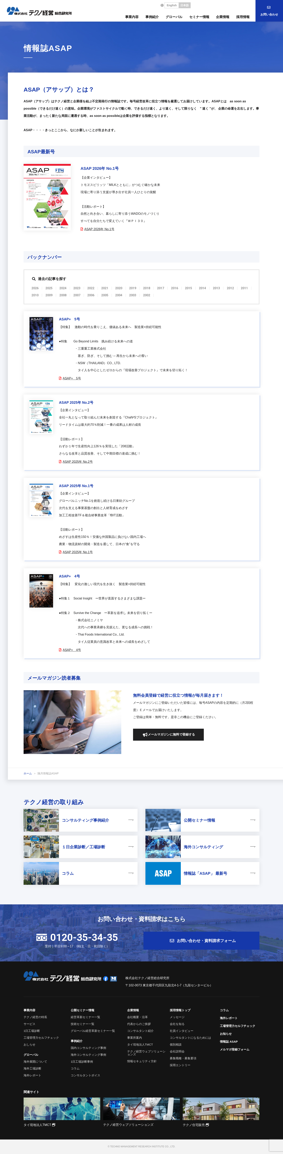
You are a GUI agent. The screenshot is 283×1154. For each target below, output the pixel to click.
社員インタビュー (181, 1030)
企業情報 (222, 17)
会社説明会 (177, 1051)
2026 (35, 288)
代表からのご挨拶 (139, 1024)
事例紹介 (152, 17)
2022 (90, 288)
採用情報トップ (180, 1010)
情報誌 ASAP (229, 1041)
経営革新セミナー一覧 (85, 1017)
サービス (29, 1024)
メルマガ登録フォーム (234, 1049)
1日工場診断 (32, 1030)
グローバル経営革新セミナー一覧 (93, 1030)
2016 (174, 288)
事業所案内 (134, 1037)
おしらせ (29, 1044)
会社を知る (177, 1024)
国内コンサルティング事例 (88, 1047)
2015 (188, 288)
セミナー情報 (199, 17)
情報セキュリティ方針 (142, 1061)
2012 (230, 288)
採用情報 (243, 17)
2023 (76, 288)
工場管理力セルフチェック (41, 1037)
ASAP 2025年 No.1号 (77, 552)
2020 (118, 288)
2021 (104, 288)
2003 (132, 295)
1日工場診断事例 (82, 1061)
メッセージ (177, 1017)
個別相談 (176, 1044)
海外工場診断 (32, 1068)
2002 (146, 295)
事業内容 (132, 17)
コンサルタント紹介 (140, 1030)
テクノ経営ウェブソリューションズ (146, 1053)
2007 (76, 295)
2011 (244, 288)
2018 (146, 288)
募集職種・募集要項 (183, 1058)
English (172, 5)
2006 (90, 295)
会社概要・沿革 (137, 1017)
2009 (48, 295)
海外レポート (32, 1075)
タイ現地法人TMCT (140, 1044)
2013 (216, 288)
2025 (48, 288)
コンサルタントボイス (85, 1075)
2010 (35, 295)
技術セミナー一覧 (82, 1024)
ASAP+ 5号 (71, 378)
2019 (132, 288)
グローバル (174, 17)
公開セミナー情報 (82, 1010)
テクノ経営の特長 (35, 1017)
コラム (75, 1068)
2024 (62, 288)
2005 (104, 295)
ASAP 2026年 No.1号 (99, 229)
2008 (62, 295)
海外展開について (35, 1061)
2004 (118, 295)
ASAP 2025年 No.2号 (77, 461)
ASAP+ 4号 (71, 650)
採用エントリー (180, 1065)
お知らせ (226, 1033)
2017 (160, 288)
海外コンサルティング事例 (88, 1054)
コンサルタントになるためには (190, 1037)
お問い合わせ (269, 14)
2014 (202, 288)
